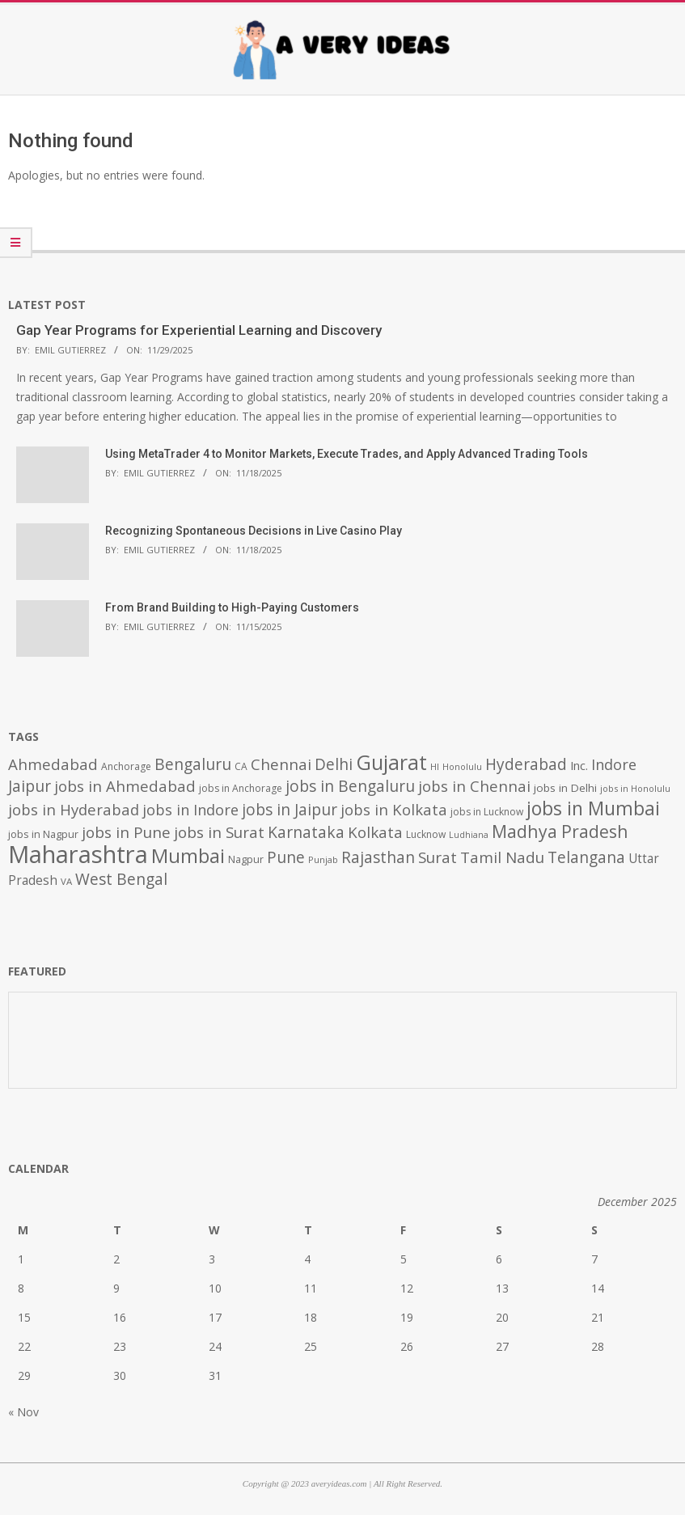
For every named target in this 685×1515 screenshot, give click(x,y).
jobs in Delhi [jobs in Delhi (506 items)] (565, 788)
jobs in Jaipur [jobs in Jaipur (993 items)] (289, 809)
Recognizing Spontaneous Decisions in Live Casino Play (253, 530)
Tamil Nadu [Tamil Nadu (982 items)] (502, 857)
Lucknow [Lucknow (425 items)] (426, 834)
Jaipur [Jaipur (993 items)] (29, 786)
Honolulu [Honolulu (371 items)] (462, 766)
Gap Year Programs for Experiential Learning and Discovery (199, 330)
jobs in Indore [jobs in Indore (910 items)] (190, 809)
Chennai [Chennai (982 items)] (281, 764)
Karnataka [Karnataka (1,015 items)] (306, 832)
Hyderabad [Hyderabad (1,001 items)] (526, 764)
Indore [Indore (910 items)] (613, 764)
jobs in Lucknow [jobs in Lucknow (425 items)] (486, 812)
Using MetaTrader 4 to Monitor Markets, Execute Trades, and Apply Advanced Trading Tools (346, 453)
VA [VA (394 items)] (66, 881)
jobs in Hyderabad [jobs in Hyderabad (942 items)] (73, 809)
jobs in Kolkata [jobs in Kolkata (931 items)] (393, 809)
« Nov (23, 1412)
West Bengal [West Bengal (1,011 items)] (121, 879)
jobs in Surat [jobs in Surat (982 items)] (219, 832)
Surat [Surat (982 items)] (437, 857)
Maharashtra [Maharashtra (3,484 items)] (78, 854)
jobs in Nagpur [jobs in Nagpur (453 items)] (43, 834)
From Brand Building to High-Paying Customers (232, 607)
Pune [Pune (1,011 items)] (286, 857)
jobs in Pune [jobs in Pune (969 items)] (126, 832)
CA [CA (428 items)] (241, 766)
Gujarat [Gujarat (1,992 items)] (391, 762)
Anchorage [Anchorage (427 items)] (126, 766)
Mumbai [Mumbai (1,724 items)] (188, 856)
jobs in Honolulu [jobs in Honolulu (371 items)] (635, 788)
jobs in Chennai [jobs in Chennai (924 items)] (474, 786)
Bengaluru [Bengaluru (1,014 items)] (192, 764)
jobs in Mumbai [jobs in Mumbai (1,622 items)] (593, 808)
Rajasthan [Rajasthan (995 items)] (378, 857)
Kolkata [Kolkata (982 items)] (375, 832)
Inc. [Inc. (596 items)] (579, 765)
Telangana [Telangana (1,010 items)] (586, 857)
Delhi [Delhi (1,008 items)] (334, 764)
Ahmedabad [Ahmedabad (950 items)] (53, 764)
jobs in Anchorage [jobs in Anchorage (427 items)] (240, 788)
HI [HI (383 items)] (434, 766)
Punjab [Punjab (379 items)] (323, 859)
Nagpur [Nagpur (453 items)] (246, 859)
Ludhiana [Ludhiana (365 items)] (468, 834)
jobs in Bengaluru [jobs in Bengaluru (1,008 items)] (350, 786)
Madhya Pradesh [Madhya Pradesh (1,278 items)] (560, 831)
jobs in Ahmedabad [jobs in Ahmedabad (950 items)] (125, 786)
